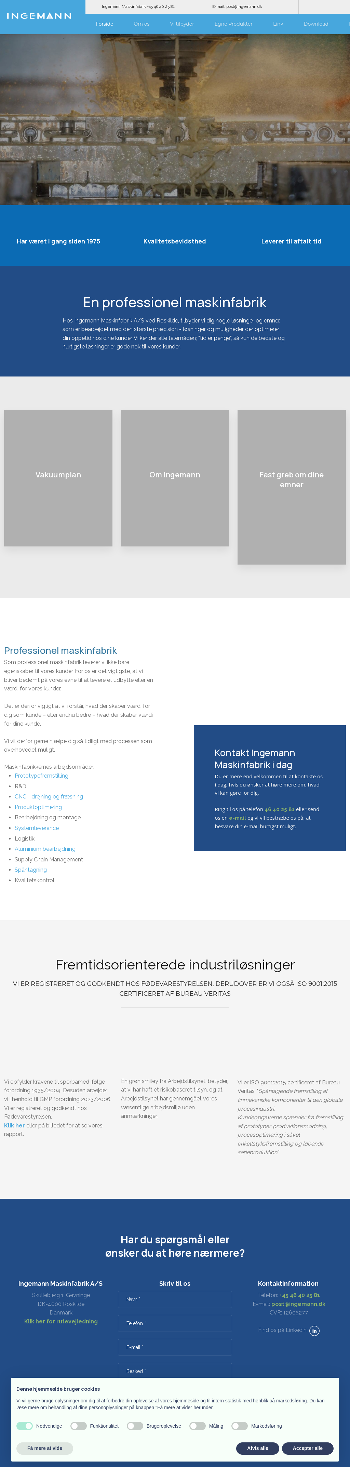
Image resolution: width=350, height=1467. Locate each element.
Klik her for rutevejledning (61, 1321)
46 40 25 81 (280, 809)
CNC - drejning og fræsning (49, 796)
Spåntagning (31, 870)
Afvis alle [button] (257, 1448)
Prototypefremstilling (41, 775)
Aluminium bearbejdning (45, 849)
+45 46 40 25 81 (300, 1295)
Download (316, 24)
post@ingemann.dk (298, 1304)
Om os (142, 24)
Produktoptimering (38, 807)
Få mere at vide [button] (44, 1448)
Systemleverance (37, 828)
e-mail (237, 818)
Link (278, 24)
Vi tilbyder (182, 24)
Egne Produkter (234, 24)
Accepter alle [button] (308, 1448)
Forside (104, 24)
